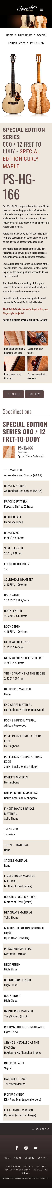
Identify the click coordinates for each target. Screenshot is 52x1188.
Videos (26, 1173)
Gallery (34, 394)
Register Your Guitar (17, 1170)
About (17, 1158)
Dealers (29, 1158)
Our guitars (25, 35)
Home (9, 35)
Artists (28, 1166)
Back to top (42, 1129)
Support (43, 1158)
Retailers (13, 394)
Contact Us (40, 1170)
